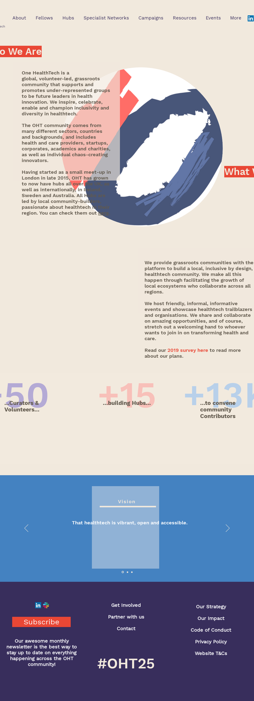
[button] (19, 18)
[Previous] (26, 528)
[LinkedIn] (251, 18)
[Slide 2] (127, 572)
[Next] (228, 528)
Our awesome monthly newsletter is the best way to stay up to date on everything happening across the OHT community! (41, 652)
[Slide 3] (132, 572)
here (103, 213)
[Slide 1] (123, 572)
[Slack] (46, 605)
